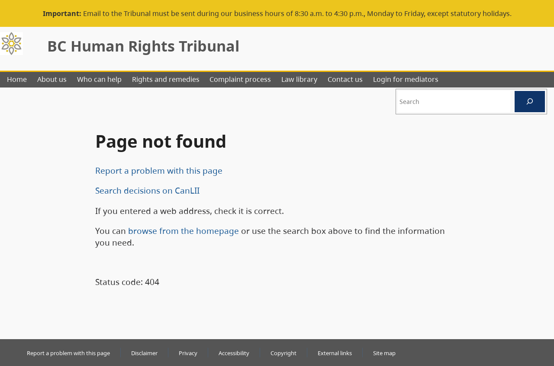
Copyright (283, 353)
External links (335, 353)
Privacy (188, 353)
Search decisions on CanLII (147, 190)
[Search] (530, 101)
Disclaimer (144, 353)
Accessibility (234, 353)
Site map (384, 353)
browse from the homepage (183, 230)
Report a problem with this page (158, 170)
